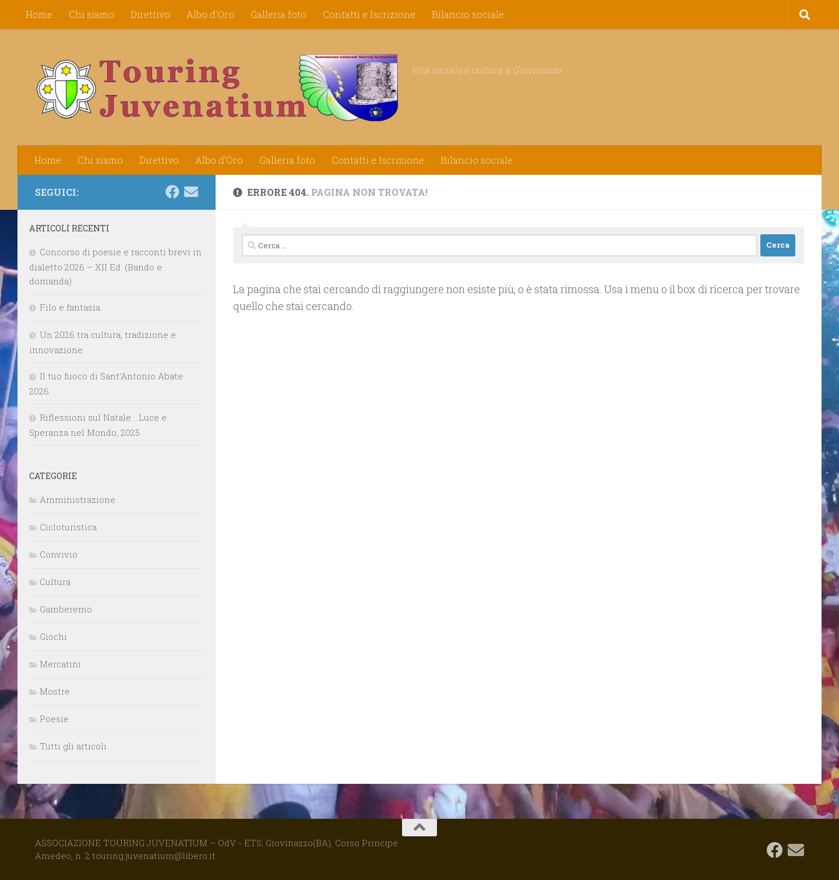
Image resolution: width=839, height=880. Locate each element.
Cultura (55, 581)
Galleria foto (278, 14)
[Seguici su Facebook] (172, 192)
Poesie (54, 718)
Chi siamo (91, 14)
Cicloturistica (68, 527)
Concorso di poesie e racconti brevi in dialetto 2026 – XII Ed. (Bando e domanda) (115, 266)
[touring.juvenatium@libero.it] (191, 192)
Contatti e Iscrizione (369, 14)
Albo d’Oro (210, 14)
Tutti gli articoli (73, 746)
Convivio (58, 554)
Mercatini (60, 664)
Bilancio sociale (468, 14)
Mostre (55, 691)
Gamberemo (66, 609)
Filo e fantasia (70, 307)
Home (39, 14)
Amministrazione (77, 499)
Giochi (53, 636)
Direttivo (150, 14)
